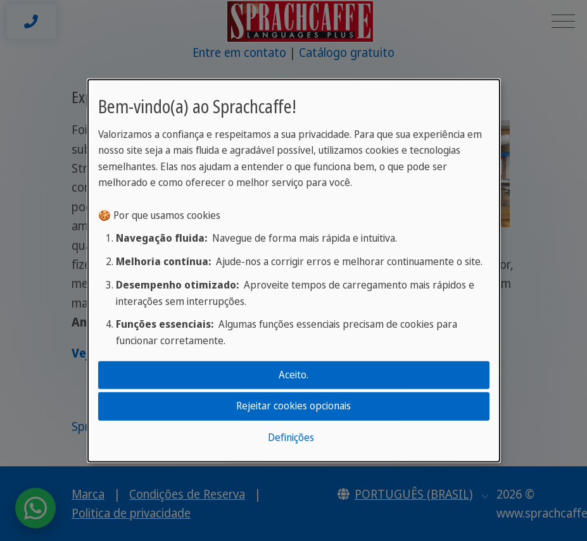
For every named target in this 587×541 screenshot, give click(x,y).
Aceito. (293, 375)
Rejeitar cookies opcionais (293, 406)
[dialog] (294, 270)
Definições (291, 437)
